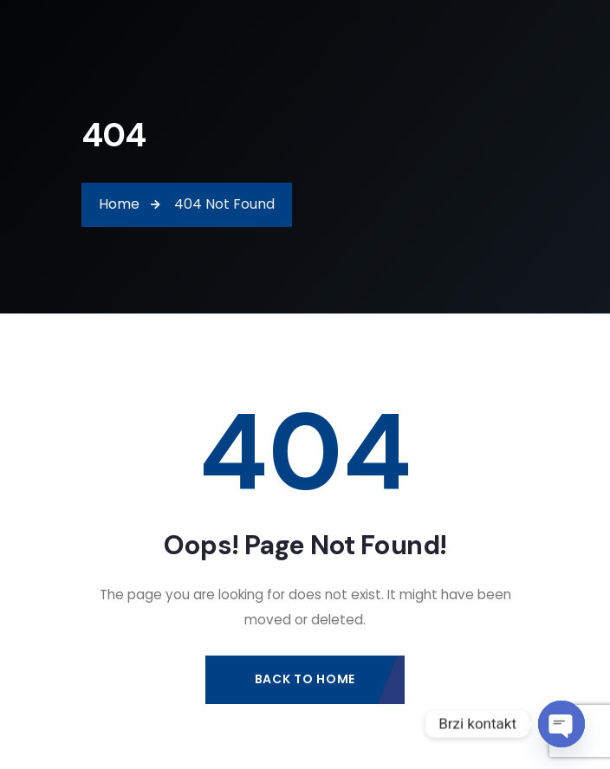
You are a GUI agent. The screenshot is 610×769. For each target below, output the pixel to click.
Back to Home (305, 679)
